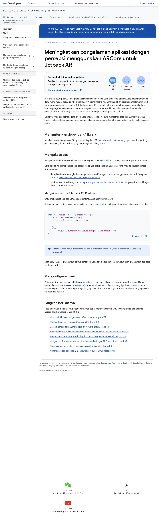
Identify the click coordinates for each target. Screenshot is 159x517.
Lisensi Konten (112, 363)
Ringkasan (8, 17)
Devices (21, 11)
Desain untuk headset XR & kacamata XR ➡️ (88, 17)
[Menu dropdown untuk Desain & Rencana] (68, 3)
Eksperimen (55, 17)
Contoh (23, 17)
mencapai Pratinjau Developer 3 (86, 29)
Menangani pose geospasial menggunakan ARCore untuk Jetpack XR (82, 351)
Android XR (37, 11)
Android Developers (52, 42)
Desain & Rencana (56, 3)
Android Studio (147, 3)
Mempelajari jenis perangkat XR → (66, 90)
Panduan (114, 42)
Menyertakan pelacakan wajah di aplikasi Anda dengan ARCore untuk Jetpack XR (88, 336)
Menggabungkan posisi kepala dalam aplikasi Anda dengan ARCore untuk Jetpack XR (89, 331)
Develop (8, 11)
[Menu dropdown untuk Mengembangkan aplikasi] (102, 3)
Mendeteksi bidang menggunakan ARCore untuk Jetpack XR (78, 317)
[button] (17, 33)
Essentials (33, 3)
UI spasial (111, 174)
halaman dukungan (93, 32)
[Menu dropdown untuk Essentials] (41, 3)
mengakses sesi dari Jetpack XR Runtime (107, 182)
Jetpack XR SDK (56, 11)
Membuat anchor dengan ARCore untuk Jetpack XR (74, 322)
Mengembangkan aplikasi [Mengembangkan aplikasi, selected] (86, 3)
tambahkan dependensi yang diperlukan (116, 140)
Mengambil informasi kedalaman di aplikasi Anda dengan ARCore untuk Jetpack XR (88, 341)
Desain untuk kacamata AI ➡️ (128, 17)
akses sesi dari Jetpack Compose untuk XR (79, 177)
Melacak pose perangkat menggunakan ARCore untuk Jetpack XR (81, 346)
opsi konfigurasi (107, 285)
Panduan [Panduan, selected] (39, 17)
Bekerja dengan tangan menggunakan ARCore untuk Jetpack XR (80, 327)
